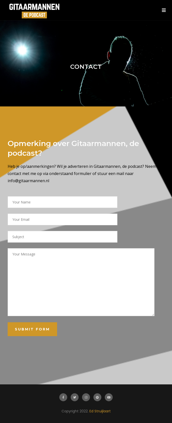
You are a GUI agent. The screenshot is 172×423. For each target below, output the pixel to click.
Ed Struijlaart (100, 411)
